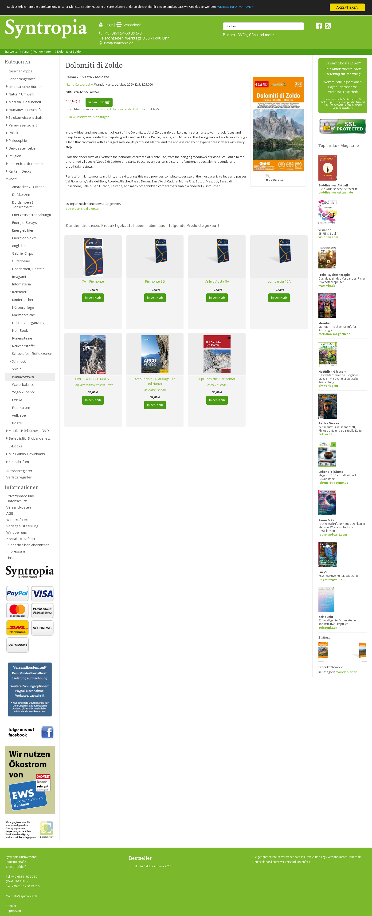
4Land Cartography (79, 84)
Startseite (11, 52)
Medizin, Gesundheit (24, 101)
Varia (25, 52)
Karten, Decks (19, 171)
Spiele (17, 369)
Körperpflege (23, 307)
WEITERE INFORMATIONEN (282, 7)
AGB (9, 513)
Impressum (15, 551)
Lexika (17, 399)
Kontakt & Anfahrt (20, 538)
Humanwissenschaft (24, 109)
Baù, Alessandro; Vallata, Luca (93, 385)
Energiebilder (23, 230)
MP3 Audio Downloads (26, 453)
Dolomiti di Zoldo (69, 52)
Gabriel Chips (22, 253)
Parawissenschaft (22, 125)
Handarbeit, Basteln (28, 268)
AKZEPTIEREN (347, 7)
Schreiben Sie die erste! (82, 208)
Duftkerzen (21, 194)
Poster (17, 423)
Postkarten (21, 407)
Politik (13, 132)
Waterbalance (23, 384)
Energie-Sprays (24, 222)
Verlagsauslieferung (22, 526)
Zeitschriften (18, 461)
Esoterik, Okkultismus (25, 163)
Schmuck (19, 361)
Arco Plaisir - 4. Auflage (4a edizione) (155, 381)
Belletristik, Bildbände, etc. (29, 438)
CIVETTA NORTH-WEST (93, 379)
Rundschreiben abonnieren (27, 544)
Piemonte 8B (155, 281)
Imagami (19, 276)
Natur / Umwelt (21, 94)
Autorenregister (19, 470)
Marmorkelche (23, 314)
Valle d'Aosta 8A (217, 281)
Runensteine (22, 338)
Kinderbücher (23, 299)
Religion (14, 156)
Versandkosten (18, 507)
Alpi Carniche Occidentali (216, 379)
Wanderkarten (42, 52)
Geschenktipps (20, 71)
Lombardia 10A (279, 281)
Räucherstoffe (23, 346)
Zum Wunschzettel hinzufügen (87, 117)
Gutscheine (21, 261)
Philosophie (17, 140)
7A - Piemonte (93, 281)
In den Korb (99, 102)
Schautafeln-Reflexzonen (32, 353)
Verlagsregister (19, 477)
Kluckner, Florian (155, 390)
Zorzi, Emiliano (217, 385)
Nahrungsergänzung (28, 322)
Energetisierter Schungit (31, 214)
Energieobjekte (24, 238)
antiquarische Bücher (25, 86)
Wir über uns (16, 532)
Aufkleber (19, 415)
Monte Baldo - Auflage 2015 (152, 866)
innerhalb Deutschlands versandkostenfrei (117, 109)
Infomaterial (21, 284)
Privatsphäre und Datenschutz (20, 498)
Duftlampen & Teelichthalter (23, 204)
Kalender (19, 291)
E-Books (15, 446)
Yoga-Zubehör (23, 392)
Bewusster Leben (22, 148)
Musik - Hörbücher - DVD (28, 430)
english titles (22, 245)
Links (10, 557)
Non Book (20, 330)
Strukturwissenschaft (25, 117)
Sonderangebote (22, 78)
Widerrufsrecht (18, 519)
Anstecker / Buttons (28, 186)
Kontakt (11, 906)
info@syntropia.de (118, 42)
